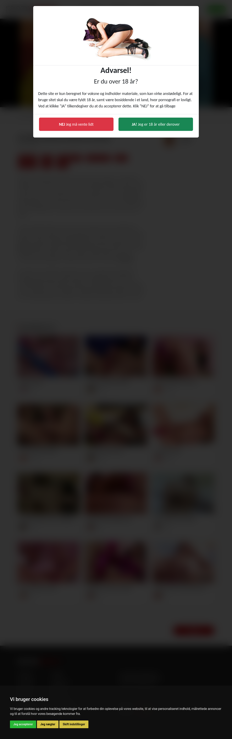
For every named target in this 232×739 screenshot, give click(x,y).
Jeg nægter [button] (47, 724)
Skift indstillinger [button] (74, 724)
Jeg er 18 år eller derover (156, 124)
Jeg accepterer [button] (23, 724)
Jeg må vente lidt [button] (76, 124)
